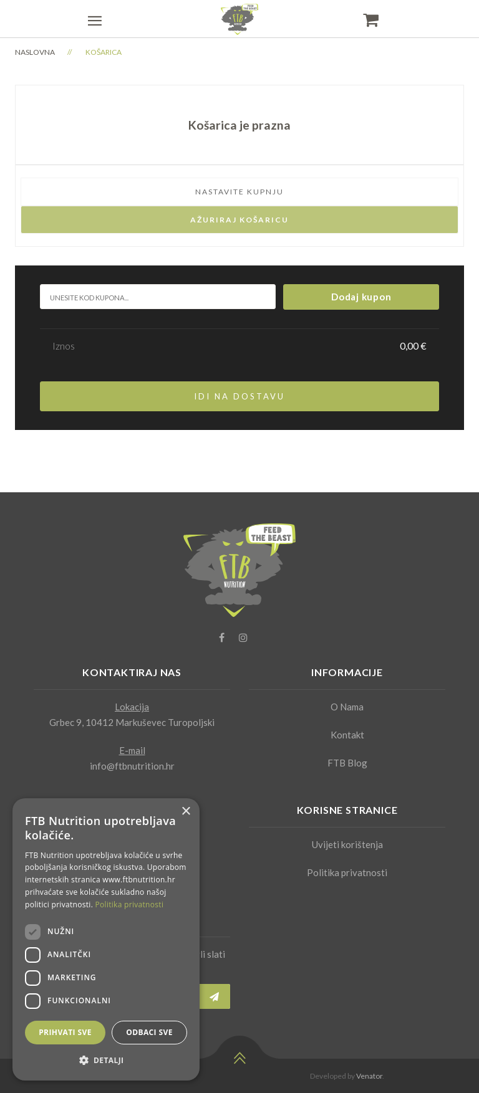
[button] (106, 1060)
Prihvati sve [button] (65, 1032)
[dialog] (106, 939)
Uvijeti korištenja (347, 844)
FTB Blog (347, 762)
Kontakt (347, 734)
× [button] (185, 811)
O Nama (347, 706)
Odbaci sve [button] (149, 1032)
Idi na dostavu (239, 396)
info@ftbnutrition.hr (132, 765)
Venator (369, 1076)
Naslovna (35, 52)
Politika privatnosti (347, 872)
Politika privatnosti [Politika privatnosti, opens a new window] (129, 904)
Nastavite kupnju (239, 191)
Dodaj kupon (361, 296)
